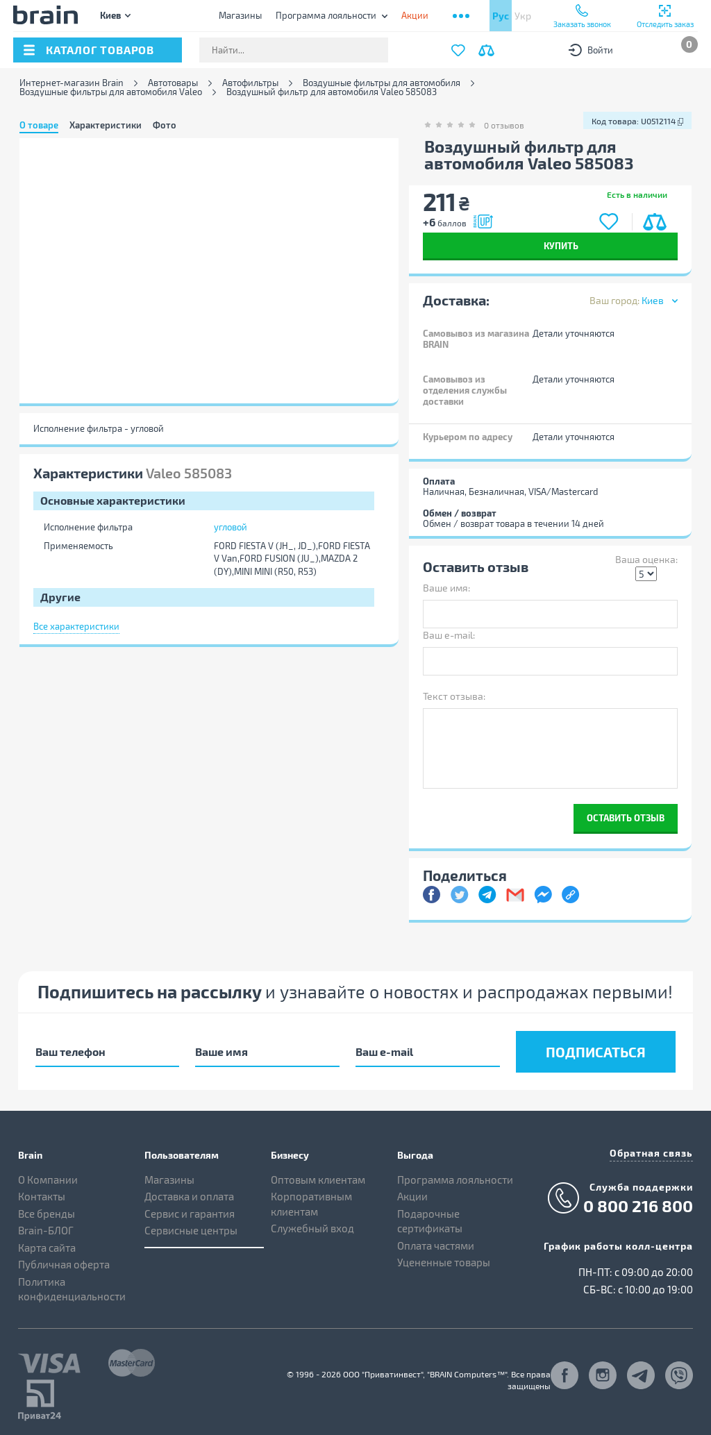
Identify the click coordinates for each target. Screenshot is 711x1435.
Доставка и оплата (189, 1196)
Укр (523, 16)
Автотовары (173, 82)
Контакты (41, 1196)
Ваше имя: (446, 588)
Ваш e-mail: (449, 635)
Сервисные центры (190, 1230)
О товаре (38, 125)
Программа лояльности (326, 15)
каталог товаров (100, 49)
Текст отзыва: (454, 696)
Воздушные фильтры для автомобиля (381, 82)
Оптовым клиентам (318, 1179)
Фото (164, 125)
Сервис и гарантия (189, 1213)
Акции (412, 1196)
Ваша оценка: (646, 559)
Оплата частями (435, 1245)
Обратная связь (651, 1153)
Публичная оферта (64, 1264)
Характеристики (105, 125)
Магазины (240, 15)
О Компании (48, 1179)
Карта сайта (47, 1247)
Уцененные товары (443, 1262)
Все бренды (46, 1213)
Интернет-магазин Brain (71, 82)
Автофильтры (250, 82)
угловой (230, 526)
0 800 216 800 (638, 1206)
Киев (110, 15)
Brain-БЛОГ (46, 1230)
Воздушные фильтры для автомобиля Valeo (110, 91)
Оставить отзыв (625, 817)
